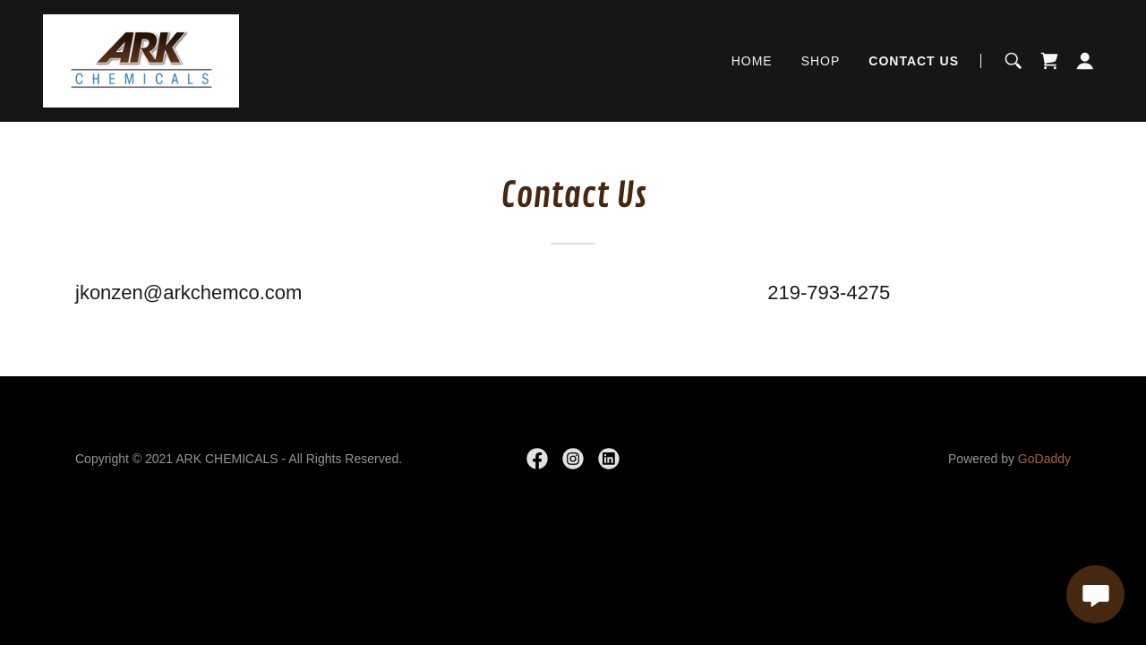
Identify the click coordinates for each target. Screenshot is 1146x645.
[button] (1085, 61)
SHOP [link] (821, 61)
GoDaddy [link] (1044, 459)
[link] (141, 59)
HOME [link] (752, 61)
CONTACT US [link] (913, 61)
